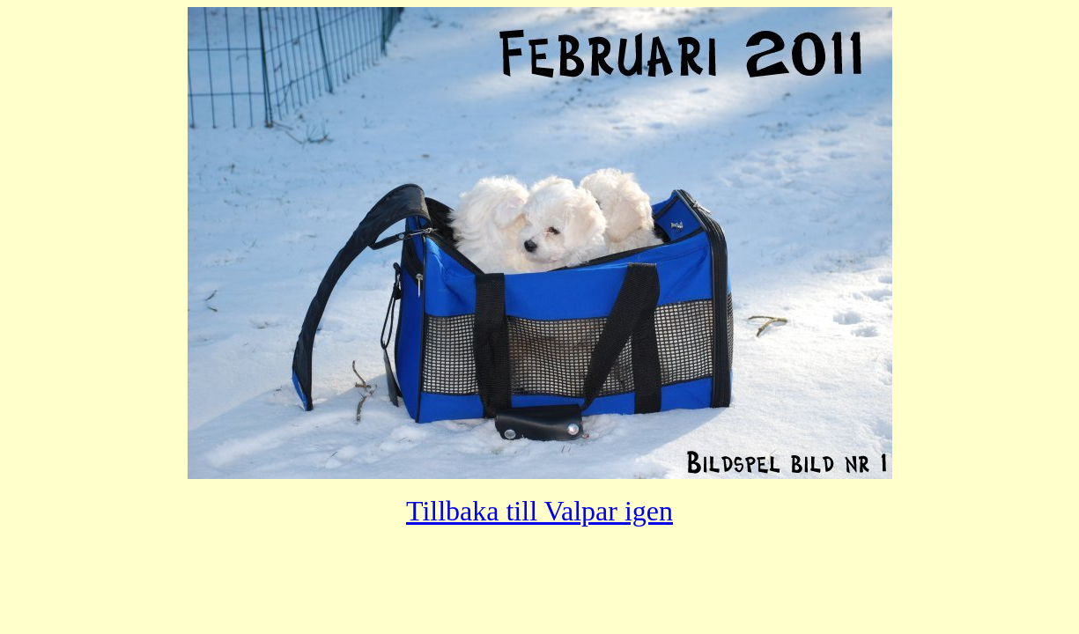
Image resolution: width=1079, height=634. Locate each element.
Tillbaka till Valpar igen (539, 511)
